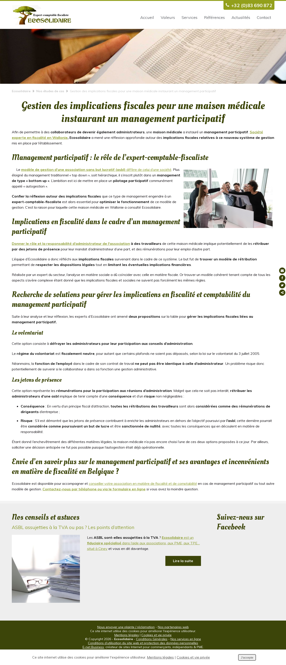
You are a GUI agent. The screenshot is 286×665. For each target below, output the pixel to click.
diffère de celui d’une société (96, 181)
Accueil (147, 17)
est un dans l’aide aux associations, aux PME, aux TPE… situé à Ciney (143, 554)
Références (214, 17)
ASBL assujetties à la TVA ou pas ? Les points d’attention (73, 539)
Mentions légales (126, 647)
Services (189, 17)
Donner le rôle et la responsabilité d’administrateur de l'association (71, 255)
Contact (264, 17)
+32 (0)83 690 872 (247, 5)
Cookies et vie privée (156, 647)
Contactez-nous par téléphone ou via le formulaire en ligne (94, 500)
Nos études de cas (50, 103)
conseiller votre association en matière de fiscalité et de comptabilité (143, 495)
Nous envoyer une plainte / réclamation (126, 639)
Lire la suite (183, 572)
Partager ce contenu (282, 293)
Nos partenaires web (173, 639)
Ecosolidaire (21, 103)
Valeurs (168, 17)
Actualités (240, 17)
